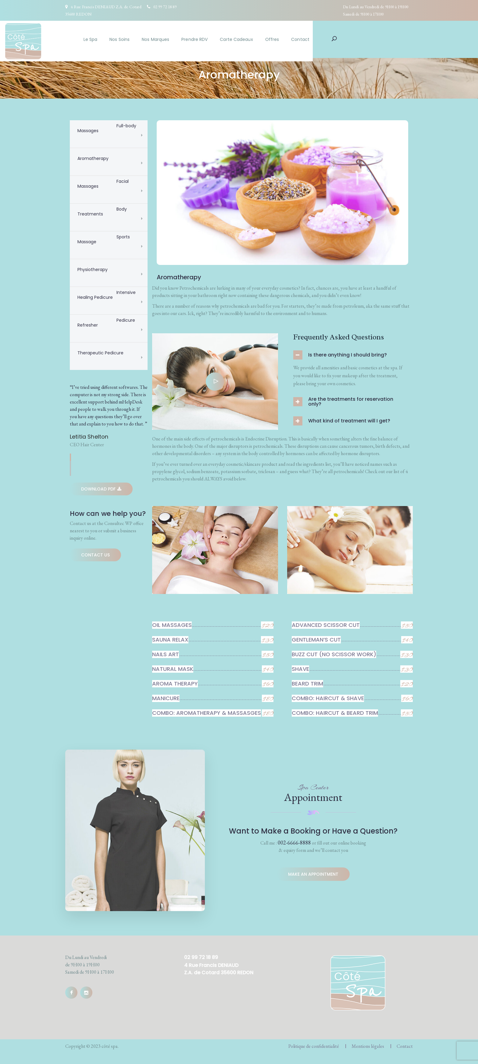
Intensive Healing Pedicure (107, 294)
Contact (360, 39)
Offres (333, 39)
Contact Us (95, 555)
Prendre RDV (255, 39)
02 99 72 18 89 (165, 6)
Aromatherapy (93, 158)
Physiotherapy (92, 269)
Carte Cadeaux (296, 39)
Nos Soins (180, 39)
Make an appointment (313, 874)
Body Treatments (102, 211)
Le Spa (151, 39)
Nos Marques (216, 39)
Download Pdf (101, 489)
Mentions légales (367, 1046)
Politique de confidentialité (313, 1046)
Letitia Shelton (89, 436)
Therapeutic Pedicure (100, 353)
